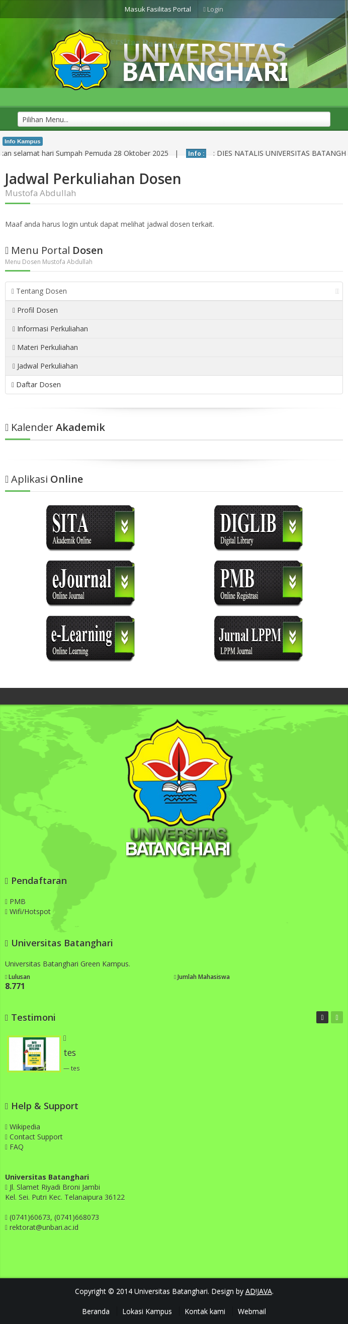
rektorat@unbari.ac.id (44, 1227)
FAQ (14, 1147)
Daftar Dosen (36, 384)
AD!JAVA (258, 1291)
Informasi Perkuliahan (50, 328)
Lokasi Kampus (147, 1311)
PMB (15, 901)
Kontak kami (205, 1311)
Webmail (252, 1311)
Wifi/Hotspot (28, 911)
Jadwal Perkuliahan (45, 366)
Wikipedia (22, 1126)
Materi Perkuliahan (45, 347)
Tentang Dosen (175, 291)
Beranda (96, 1311)
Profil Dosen (35, 310)
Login (213, 9)
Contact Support (34, 1136)
